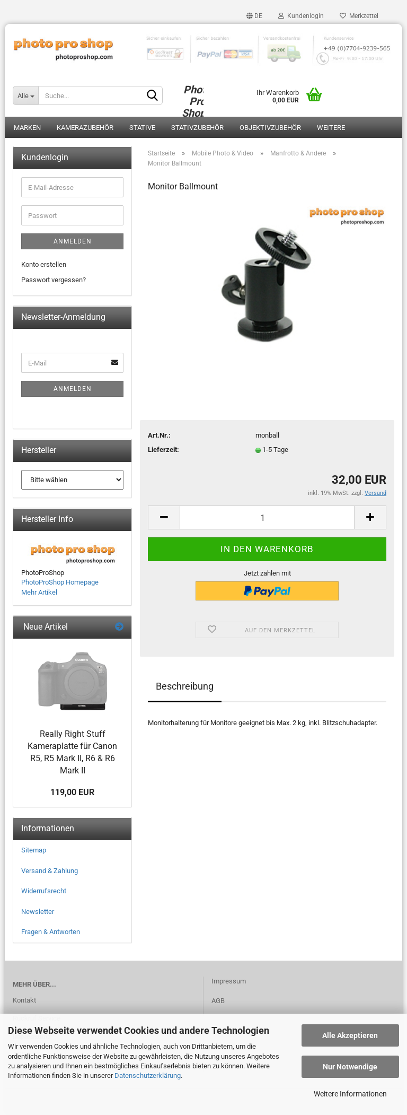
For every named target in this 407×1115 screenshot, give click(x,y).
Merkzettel (359, 16)
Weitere (331, 128)
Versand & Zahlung (49, 871)
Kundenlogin (301, 16)
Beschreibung (185, 686)
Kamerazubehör (85, 128)
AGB (218, 1001)
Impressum (228, 981)
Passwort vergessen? (53, 280)
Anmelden (73, 241)
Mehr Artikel (39, 592)
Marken (27, 128)
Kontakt (24, 1000)
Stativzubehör (197, 128)
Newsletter (37, 912)
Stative (142, 128)
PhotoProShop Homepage (60, 582)
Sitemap (33, 850)
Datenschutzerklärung (147, 1075)
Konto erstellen (43, 264)
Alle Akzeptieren (350, 1035)
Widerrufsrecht (43, 891)
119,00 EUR (72, 792)
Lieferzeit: (163, 450)
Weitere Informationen (350, 1094)
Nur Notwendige (350, 1066)
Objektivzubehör (270, 128)
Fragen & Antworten (50, 932)
